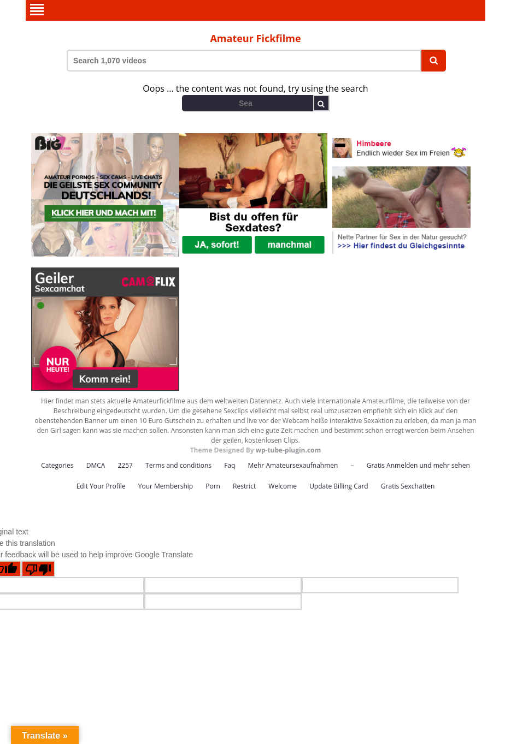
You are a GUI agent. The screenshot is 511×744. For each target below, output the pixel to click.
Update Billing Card (338, 486)
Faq (229, 465)
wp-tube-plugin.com (288, 450)
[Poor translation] (38, 569)
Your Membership (165, 486)
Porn (212, 486)
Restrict (244, 486)
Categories (57, 465)
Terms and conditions (178, 465)
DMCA (95, 465)
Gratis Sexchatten (407, 486)
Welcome (282, 486)
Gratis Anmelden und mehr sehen (418, 465)
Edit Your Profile (101, 486)
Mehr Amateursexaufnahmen (293, 465)
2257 (125, 465)
